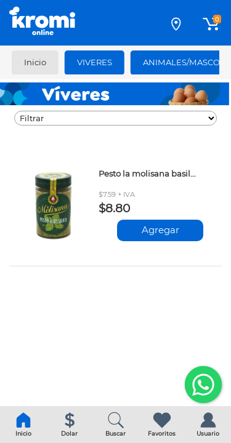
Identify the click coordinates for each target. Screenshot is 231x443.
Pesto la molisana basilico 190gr (148, 173)
